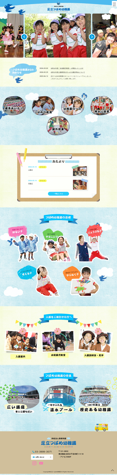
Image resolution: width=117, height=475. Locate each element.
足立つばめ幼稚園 (56, 473)
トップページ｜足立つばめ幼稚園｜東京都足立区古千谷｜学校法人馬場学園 (58, 7)
